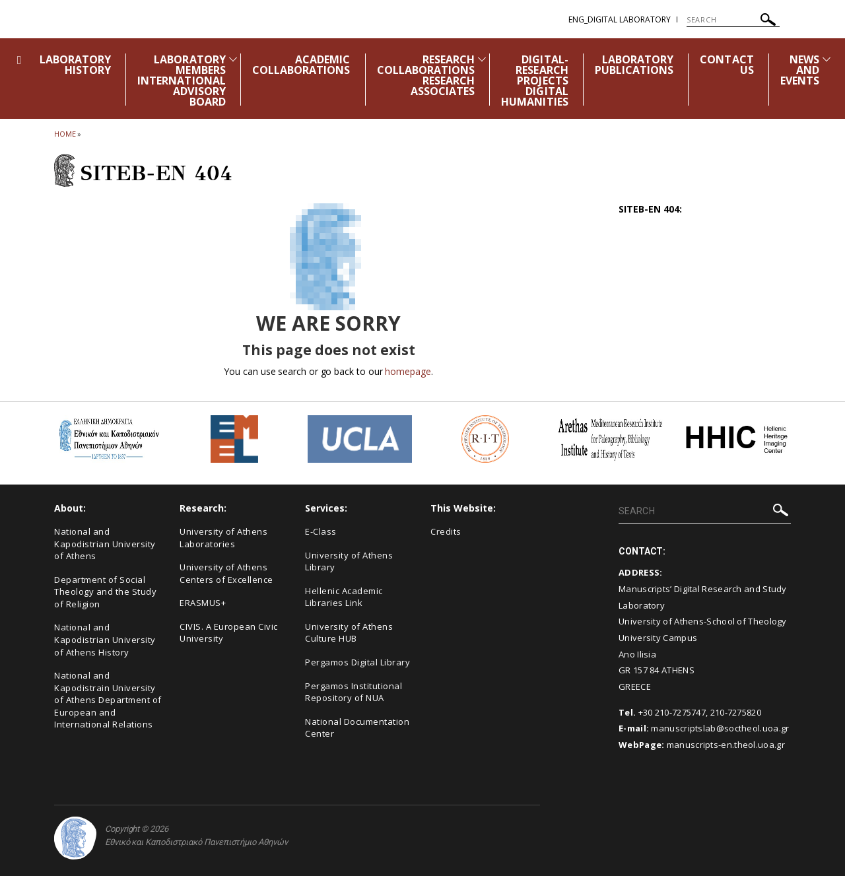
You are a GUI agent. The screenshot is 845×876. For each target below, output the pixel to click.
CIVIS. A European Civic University (229, 633)
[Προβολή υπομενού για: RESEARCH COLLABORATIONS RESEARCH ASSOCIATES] (482, 59)
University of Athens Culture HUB (349, 633)
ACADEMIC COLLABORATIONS (301, 64)
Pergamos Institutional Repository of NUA (353, 692)
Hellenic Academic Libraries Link (344, 597)
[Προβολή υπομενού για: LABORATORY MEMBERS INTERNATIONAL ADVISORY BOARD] (233, 59)
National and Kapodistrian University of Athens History (105, 639)
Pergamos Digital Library (357, 662)
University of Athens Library (349, 561)
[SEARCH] (733, 20)
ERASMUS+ (203, 603)
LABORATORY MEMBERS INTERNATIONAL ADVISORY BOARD (181, 80)
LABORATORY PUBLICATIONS (634, 64)
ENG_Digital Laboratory (619, 19)
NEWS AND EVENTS (799, 70)
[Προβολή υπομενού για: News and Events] (826, 59)
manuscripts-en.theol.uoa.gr (726, 745)
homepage (407, 371)
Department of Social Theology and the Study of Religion (105, 592)
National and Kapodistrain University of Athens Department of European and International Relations (108, 699)
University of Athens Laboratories (223, 537)
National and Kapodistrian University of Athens (105, 543)
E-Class (321, 531)
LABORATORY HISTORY (76, 64)
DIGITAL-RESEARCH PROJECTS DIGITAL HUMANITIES (534, 80)
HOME (65, 134)
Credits (445, 531)
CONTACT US (726, 64)
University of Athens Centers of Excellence (226, 573)
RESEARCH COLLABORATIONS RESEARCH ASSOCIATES (426, 75)
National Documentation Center (357, 728)
